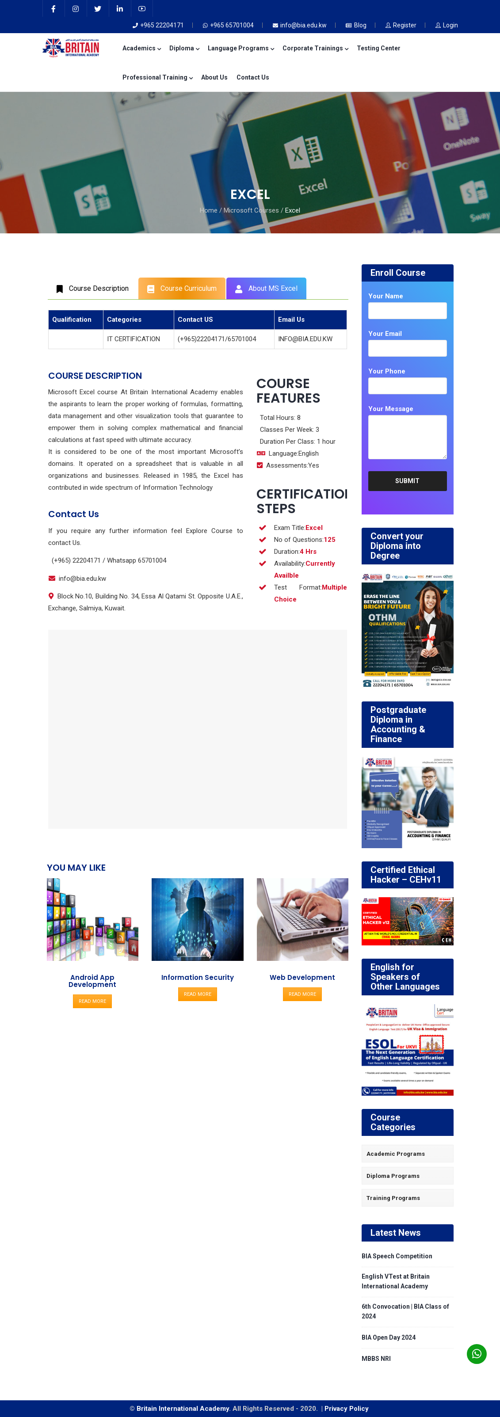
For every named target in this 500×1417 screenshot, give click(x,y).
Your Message (390, 409)
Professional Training (157, 77)
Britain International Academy (183, 1409)
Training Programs (393, 1198)
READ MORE (92, 1001)
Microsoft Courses (251, 210)
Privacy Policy (347, 1409)
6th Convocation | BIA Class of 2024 (405, 1311)
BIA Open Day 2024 (389, 1337)
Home (209, 210)
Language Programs (241, 48)
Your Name (385, 296)
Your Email (385, 334)
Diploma (184, 48)
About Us (214, 77)
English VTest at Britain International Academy (396, 1281)
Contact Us (253, 77)
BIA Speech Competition (397, 1256)
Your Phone (386, 371)
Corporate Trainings (315, 48)
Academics (141, 48)
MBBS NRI (376, 1358)
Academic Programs (395, 1153)
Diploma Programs (393, 1176)
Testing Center (379, 48)
